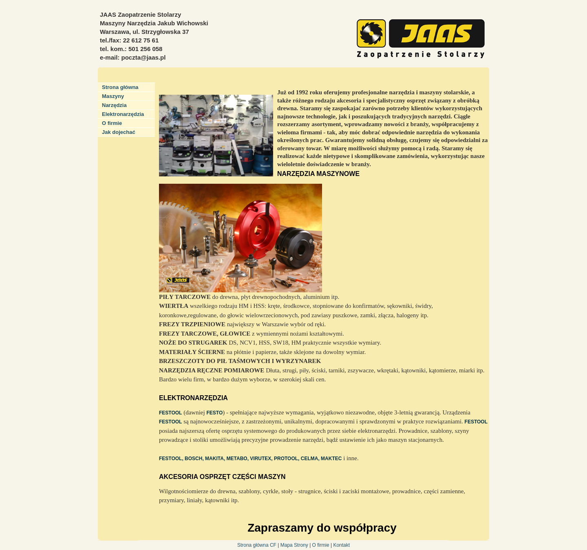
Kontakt (341, 545)
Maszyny (113, 96)
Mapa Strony (294, 545)
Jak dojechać (118, 132)
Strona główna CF (256, 545)
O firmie (112, 123)
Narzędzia (114, 105)
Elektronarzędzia (123, 114)
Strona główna (120, 87)
